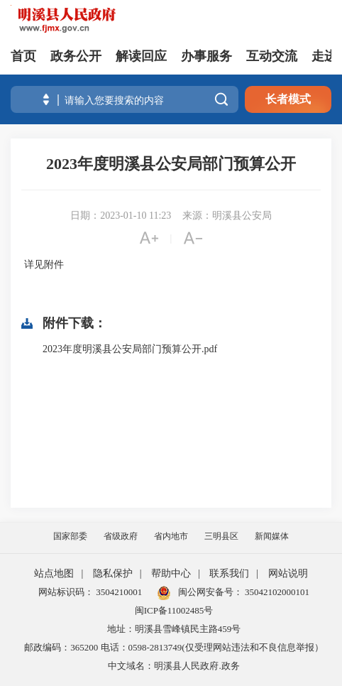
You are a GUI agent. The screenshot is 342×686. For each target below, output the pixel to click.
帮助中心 (171, 573)
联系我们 (229, 573)
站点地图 (54, 573)
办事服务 (206, 56)
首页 (23, 56)
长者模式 (288, 99)
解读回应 (141, 56)
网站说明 (288, 573)
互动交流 (271, 56)
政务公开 (75, 56)
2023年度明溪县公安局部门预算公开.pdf (130, 349)
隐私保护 (113, 573)
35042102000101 (276, 592)
